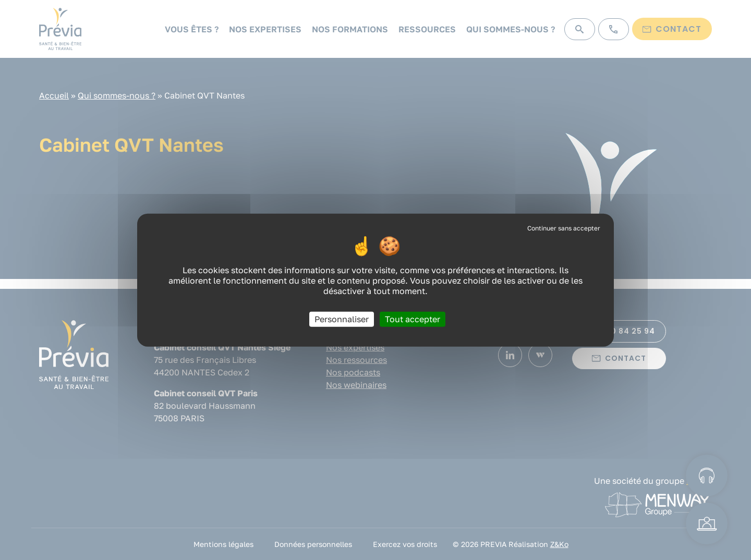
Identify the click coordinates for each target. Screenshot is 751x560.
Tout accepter (412, 318)
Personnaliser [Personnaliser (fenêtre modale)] (341, 318)
